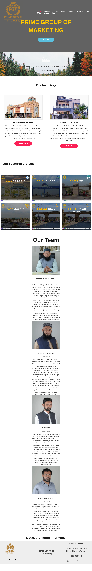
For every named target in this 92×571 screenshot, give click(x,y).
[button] (51, 11)
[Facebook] (77, 11)
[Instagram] (80, 11)
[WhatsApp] (85, 11)
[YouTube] (82, 11)
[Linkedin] (88, 11)
